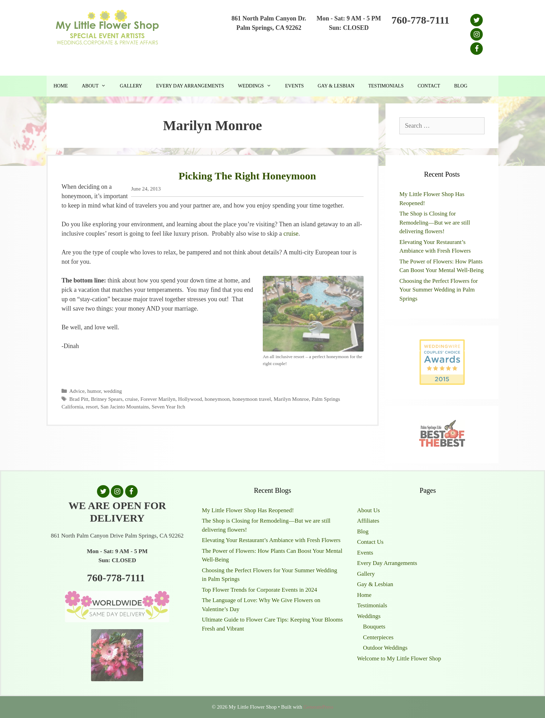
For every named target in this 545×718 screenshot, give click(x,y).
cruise (291, 233)
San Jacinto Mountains (124, 406)
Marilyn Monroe (291, 399)
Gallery (131, 85)
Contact (428, 85)
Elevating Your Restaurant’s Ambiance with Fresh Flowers (271, 540)
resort (92, 406)
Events (294, 85)
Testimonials (386, 85)
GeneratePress (318, 707)
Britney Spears (107, 399)
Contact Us (370, 542)
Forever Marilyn (158, 399)
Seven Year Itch (168, 406)
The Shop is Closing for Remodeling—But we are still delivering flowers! (434, 222)
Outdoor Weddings (385, 647)
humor (94, 391)
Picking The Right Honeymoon (247, 175)
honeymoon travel (252, 399)
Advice (76, 391)
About (97, 86)
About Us (368, 510)
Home (61, 85)
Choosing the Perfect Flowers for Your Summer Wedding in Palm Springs (438, 290)
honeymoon (217, 399)
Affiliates (368, 520)
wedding (113, 391)
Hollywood (190, 399)
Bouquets (374, 626)
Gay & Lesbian (336, 85)
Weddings (258, 86)
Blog (460, 85)
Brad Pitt (78, 399)
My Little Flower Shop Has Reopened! (248, 510)
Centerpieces (378, 637)
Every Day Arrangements (190, 85)
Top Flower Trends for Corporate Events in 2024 (259, 589)
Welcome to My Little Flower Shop (399, 658)
